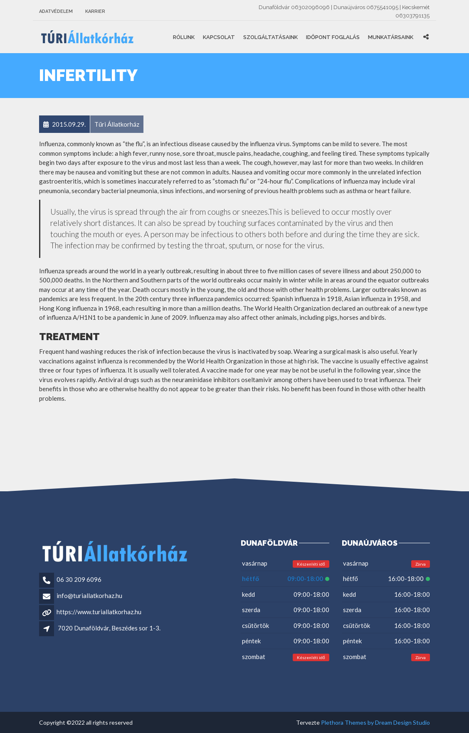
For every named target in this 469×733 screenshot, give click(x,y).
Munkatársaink (390, 37)
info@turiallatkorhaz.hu (89, 595)
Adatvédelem (56, 11)
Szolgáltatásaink (270, 37)
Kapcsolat (219, 37)
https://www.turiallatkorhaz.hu (99, 611)
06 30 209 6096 (79, 579)
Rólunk (184, 37)
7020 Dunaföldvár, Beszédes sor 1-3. (109, 628)
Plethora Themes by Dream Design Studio (375, 722)
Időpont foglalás (333, 37)
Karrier (95, 11)
